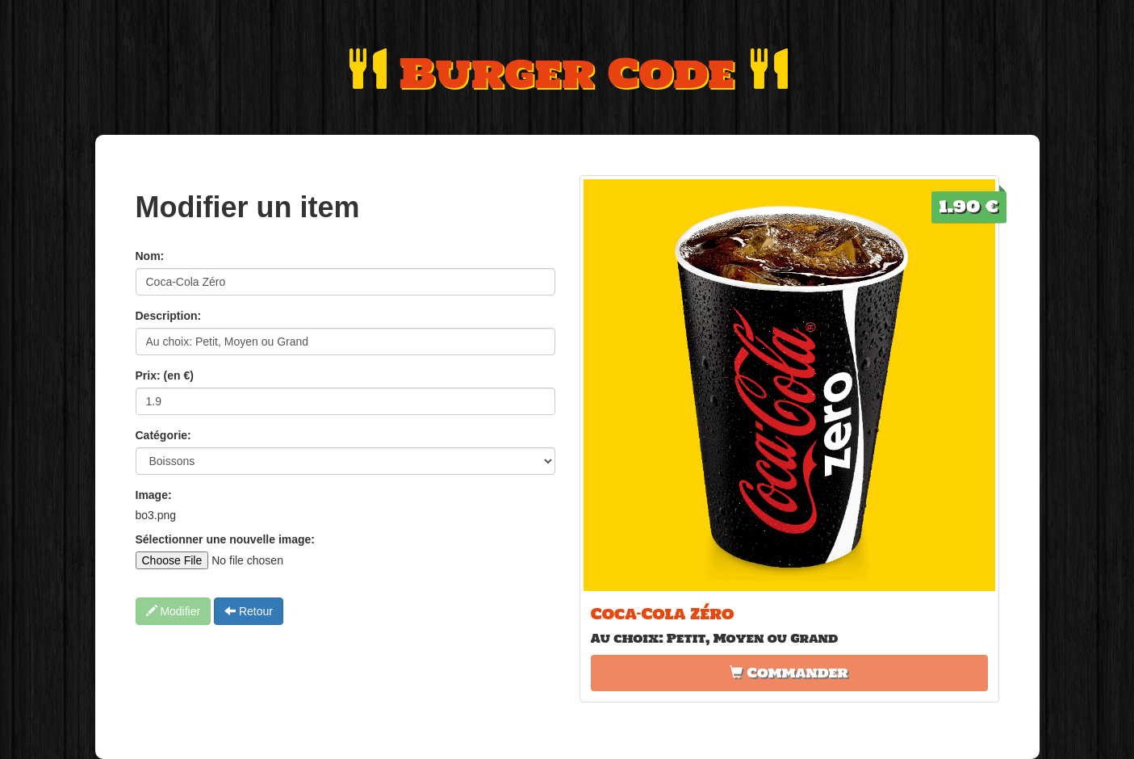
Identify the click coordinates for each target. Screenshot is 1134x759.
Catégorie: (163, 435)
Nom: (150, 256)
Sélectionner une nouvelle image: (226, 539)
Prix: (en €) (165, 375)
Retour (248, 611)
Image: (154, 495)
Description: (169, 315)
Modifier (173, 611)
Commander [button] (788, 672)
